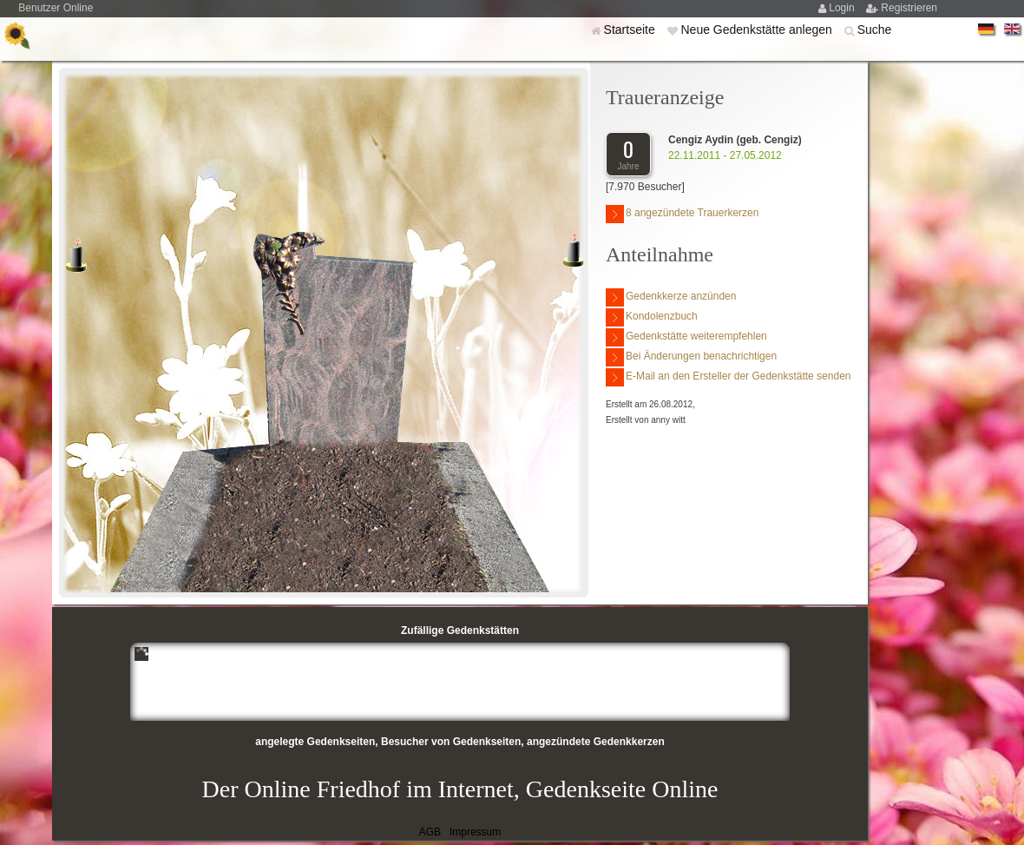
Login (843, 8)
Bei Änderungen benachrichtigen (691, 357)
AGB (430, 832)
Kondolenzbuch (652, 317)
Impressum (475, 832)
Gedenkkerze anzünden (671, 297)
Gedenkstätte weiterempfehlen (686, 337)
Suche (874, 29)
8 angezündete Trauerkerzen (682, 214)
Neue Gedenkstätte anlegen (757, 29)
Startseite (631, 29)
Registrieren (909, 8)
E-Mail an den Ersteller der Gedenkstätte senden (728, 377)
